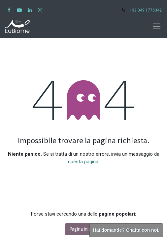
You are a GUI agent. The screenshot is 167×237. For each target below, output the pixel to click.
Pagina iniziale (83, 229)
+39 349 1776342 (146, 10)
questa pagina (83, 162)
